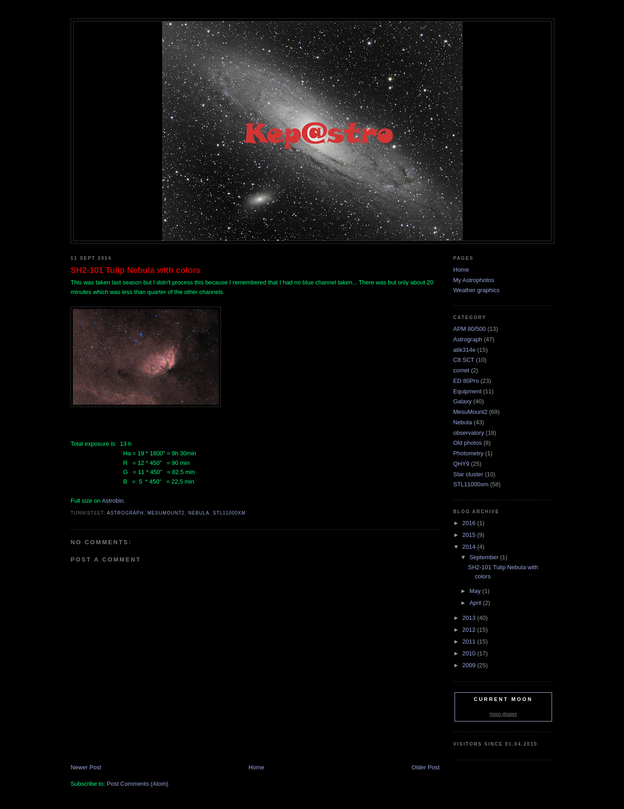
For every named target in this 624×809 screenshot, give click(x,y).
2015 (469, 534)
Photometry (468, 453)
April (476, 602)
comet (461, 370)
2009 (469, 665)
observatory (468, 432)
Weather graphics (476, 290)
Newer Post (86, 767)
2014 (469, 546)
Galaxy (462, 401)
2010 (469, 653)
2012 (469, 629)
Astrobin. (113, 500)
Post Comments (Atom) (138, 783)
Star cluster (468, 474)
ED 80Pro (466, 380)
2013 (469, 617)
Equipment (467, 391)
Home (257, 767)
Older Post (426, 767)
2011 (469, 641)
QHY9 (461, 463)
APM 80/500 (469, 328)
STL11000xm (229, 512)
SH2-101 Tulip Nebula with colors (136, 270)
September (485, 557)
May (476, 590)
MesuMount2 (165, 512)
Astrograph (125, 512)
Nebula (199, 512)
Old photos (467, 442)
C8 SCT (463, 359)
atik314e (464, 349)
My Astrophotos (473, 280)
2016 (469, 523)
